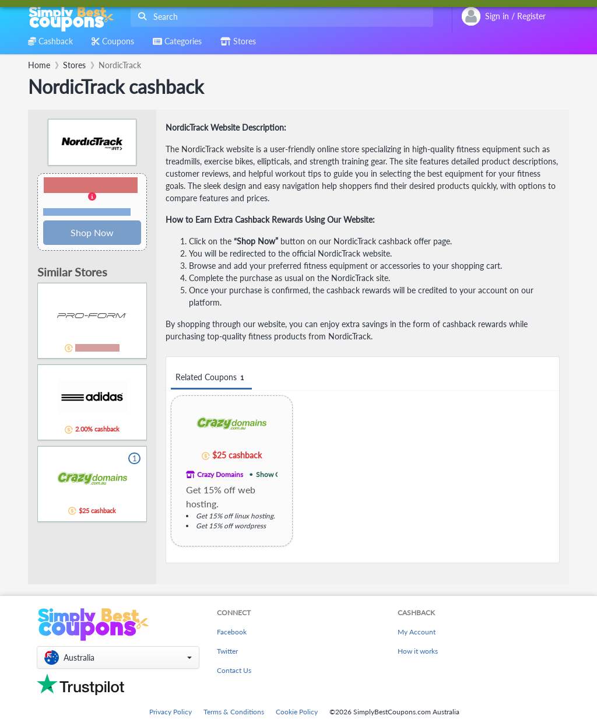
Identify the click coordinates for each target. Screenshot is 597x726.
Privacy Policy (170, 711)
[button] (92, 197)
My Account (417, 631)
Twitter (227, 651)
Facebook (232, 631)
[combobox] (279, 16)
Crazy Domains (220, 474)
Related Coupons (211, 377)
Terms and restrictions (87, 212)
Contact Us (234, 670)
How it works (418, 651)
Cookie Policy (297, 711)
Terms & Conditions (233, 711)
